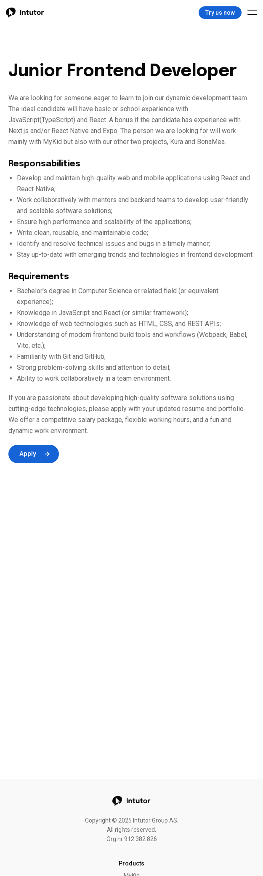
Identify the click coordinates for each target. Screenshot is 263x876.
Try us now (220, 12)
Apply (34, 454)
